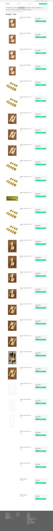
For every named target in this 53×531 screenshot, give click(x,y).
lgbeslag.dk (8, 3)
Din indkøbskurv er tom (43, 4)
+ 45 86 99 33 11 (32, 521)
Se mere (7, 518)
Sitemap (28, 524)
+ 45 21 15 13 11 (32, 522)
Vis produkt (40, 21)
